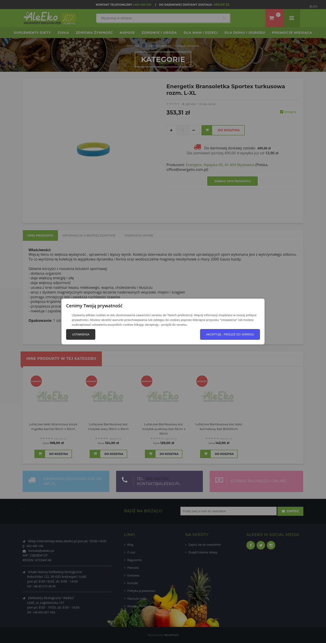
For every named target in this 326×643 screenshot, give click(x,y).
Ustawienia (80, 334)
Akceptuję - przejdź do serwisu (230, 334)
